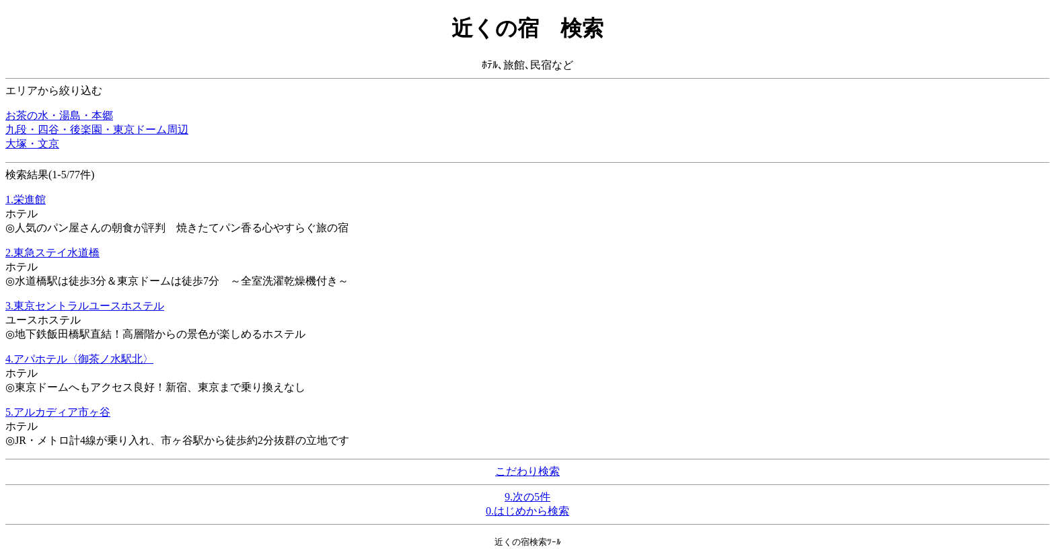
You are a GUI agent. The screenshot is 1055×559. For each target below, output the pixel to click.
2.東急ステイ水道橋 (52, 252)
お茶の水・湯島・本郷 (59, 115)
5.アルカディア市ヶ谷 (57, 412)
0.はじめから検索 (527, 511)
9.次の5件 (527, 496)
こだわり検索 (527, 471)
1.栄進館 (25, 199)
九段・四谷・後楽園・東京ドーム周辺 (96, 129)
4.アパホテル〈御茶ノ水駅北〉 (79, 359)
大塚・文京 (32, 143)
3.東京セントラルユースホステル (84, 305)
